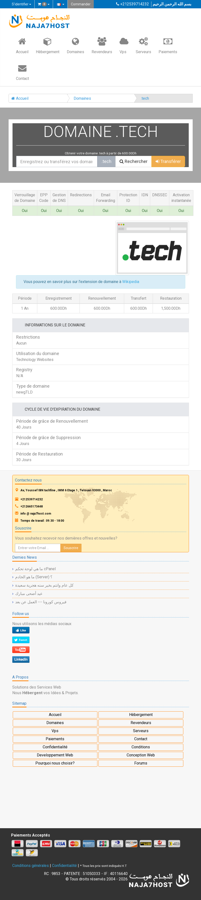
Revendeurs (102, 45)
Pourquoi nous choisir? (55, 763)
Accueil (22, 45)
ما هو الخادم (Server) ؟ (34, 577)
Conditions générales (30, 865)
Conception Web (141, 755)
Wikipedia (130, 281)
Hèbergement (47, 45)
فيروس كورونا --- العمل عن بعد (41, 602)
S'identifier (21, 4)
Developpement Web (55, 755)
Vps (124, 45)
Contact (22, 72)
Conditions (141, 747)
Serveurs (143, 45)
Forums (140, 763)
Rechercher (133, 161)
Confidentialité (55, 747)
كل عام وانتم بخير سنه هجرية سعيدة (44, 585)
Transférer (168, 161)
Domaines (75, 45)
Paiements (168, 45)
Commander (81, 4)
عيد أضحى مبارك (29, 593)
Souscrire (71, 548)
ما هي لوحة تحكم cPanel (35, 569)
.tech (145, 98)
